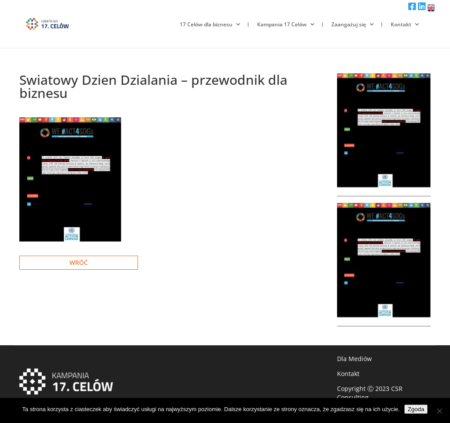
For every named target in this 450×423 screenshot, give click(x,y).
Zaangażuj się (348, 24)
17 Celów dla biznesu (206, 24)
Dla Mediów (354, 358)
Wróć (78, 262)
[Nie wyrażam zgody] (439, 410)
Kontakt (401, 24)
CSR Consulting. (370, 392)
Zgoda (416, 409)
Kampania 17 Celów (282, 24)
